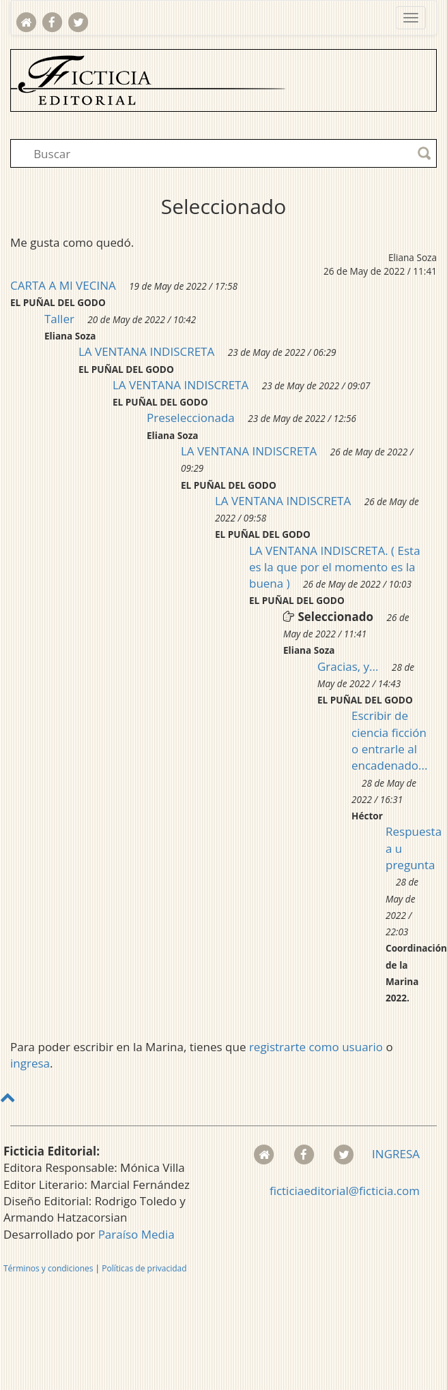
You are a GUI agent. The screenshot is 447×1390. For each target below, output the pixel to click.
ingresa (30, 1063)
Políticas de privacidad (144, 1268)
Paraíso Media (136, 1234)
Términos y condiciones (48, 1268)
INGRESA (396, 1154)
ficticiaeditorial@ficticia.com (345, 1190)
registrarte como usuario (316, 1047)
